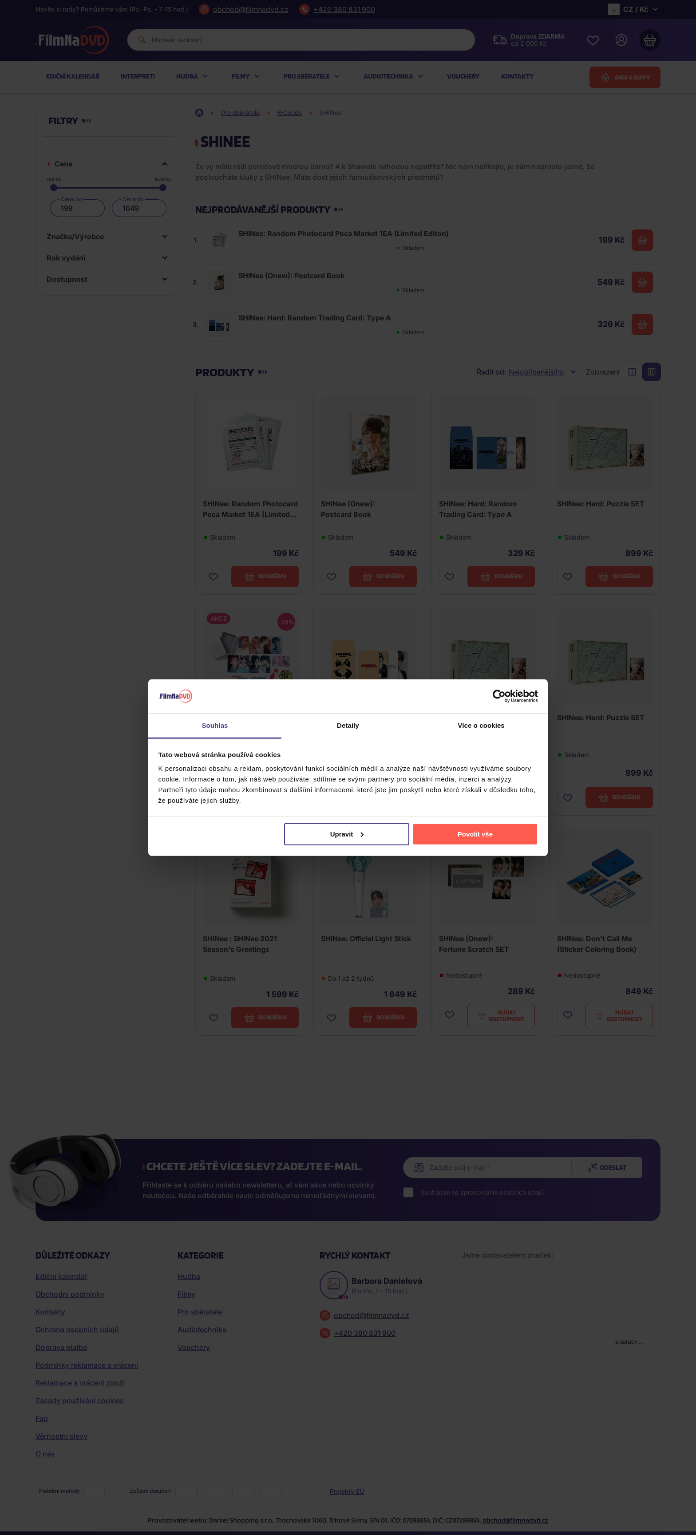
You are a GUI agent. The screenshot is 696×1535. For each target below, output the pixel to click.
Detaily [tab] (348, 725)
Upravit (347, 834)
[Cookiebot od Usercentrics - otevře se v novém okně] (499, 696)
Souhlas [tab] (215, 725)
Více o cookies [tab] (481, 725)
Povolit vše (475, 834)
